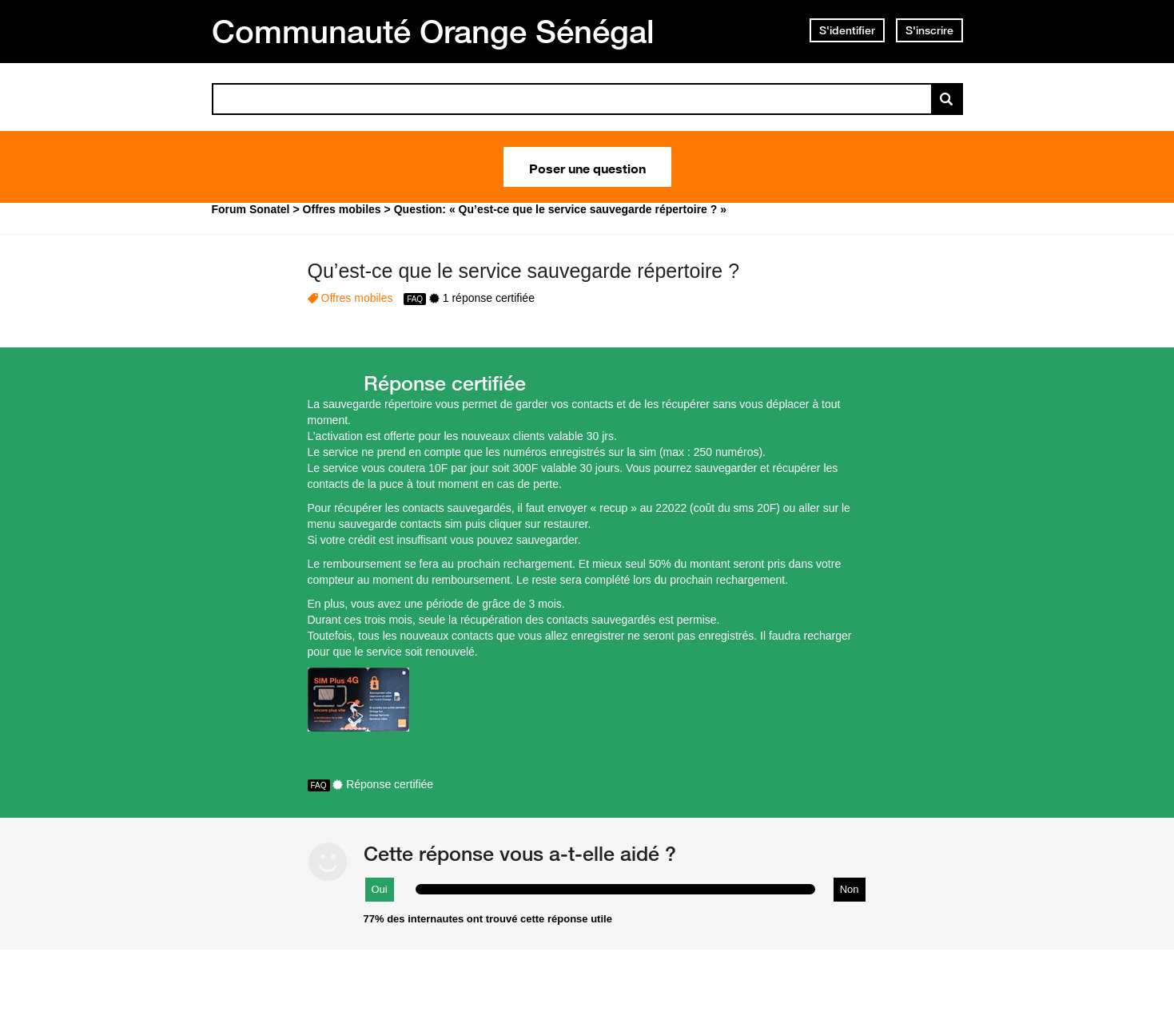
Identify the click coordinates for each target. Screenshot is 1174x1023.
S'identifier (847, 30)
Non (849, 889)
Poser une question (587, 167)
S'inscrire (929, 30)
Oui (380, 889)
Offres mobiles (357, 297)
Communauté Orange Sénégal (433, 31)
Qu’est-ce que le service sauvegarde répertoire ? (524, 271)
